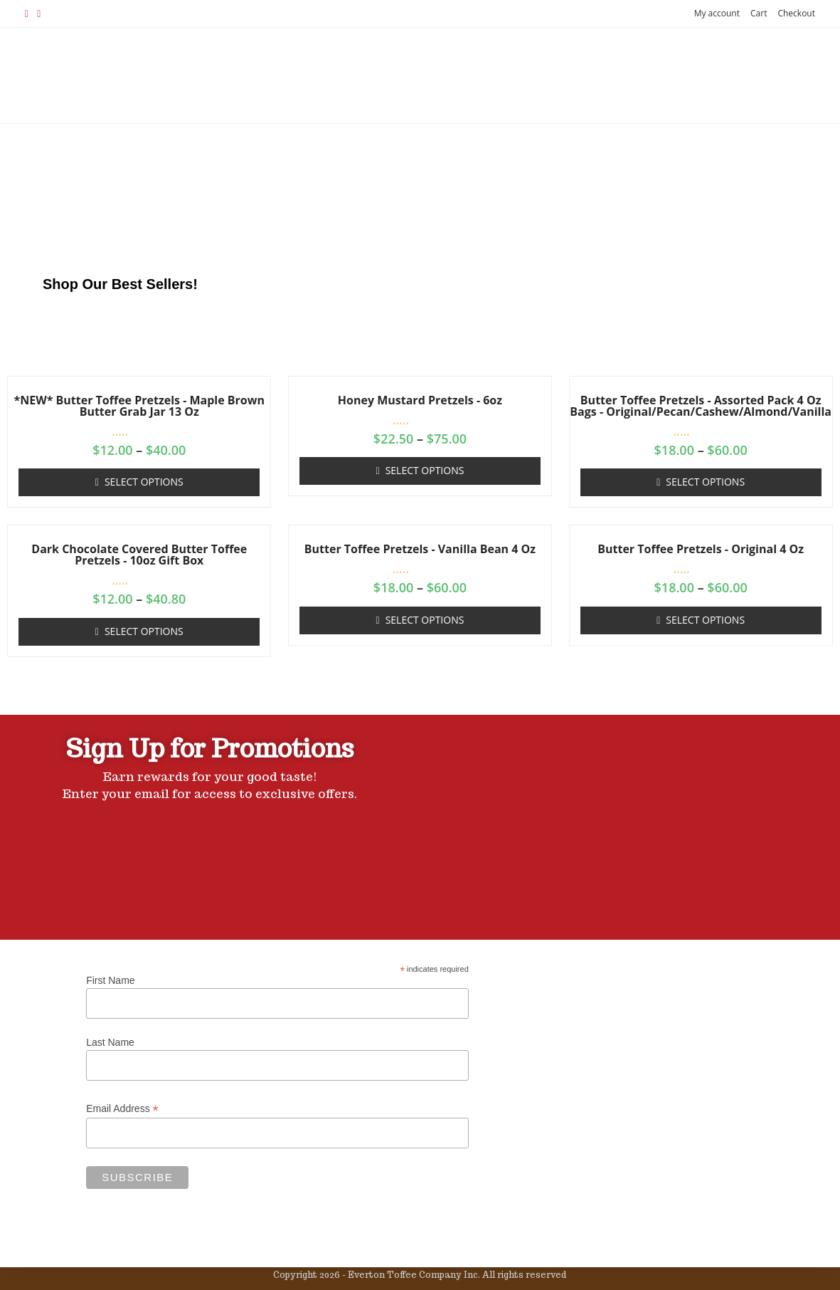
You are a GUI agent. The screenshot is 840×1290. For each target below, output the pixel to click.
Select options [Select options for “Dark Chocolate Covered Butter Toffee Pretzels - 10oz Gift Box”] (144, 631)
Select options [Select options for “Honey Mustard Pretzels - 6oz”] (425, 470)
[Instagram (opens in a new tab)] (39, 13)
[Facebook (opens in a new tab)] (29, 13)
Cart (758, 13)
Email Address (122, 1109)
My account (717, 13)
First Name (110, 980)
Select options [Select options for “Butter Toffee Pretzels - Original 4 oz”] (705, 619)
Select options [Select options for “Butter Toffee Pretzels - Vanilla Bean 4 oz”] (425, 619)
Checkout (796, 13)
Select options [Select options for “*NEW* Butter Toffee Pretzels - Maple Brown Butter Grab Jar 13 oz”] (144, 481)
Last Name (110, 1042)
